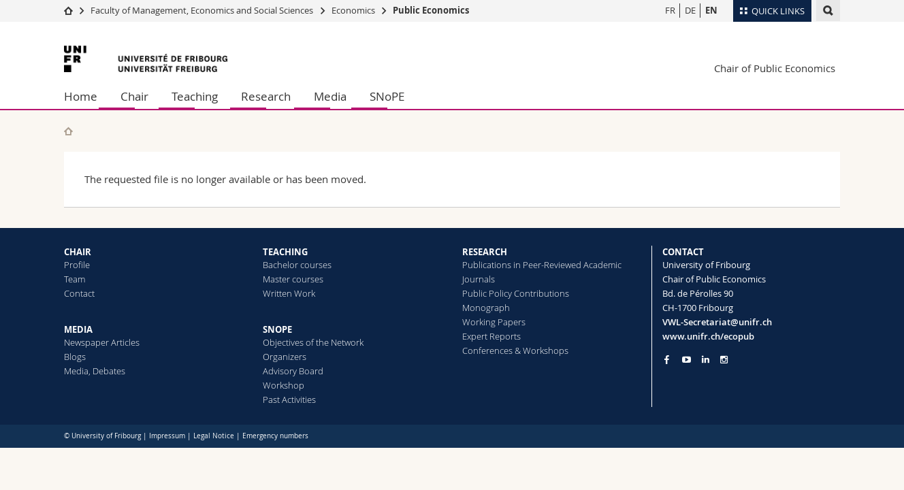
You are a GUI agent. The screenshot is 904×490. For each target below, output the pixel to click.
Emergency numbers (275, 435)
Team (74, 279)
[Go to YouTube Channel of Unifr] (686, 359)
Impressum (167, 435)
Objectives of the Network (313, 342)
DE (690, 10)
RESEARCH (484, 252)
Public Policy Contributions (515, 293)
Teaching (195, 96)
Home (80, 96)
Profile (77, 265)
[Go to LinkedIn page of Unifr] (705, 359)
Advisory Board (293, 371)
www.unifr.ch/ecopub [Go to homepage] (708, 336)
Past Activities (289, 399)
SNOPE (277, 329)
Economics (353, 10)
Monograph (486, 307)
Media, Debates (94, 371)
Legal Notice (213, 435)
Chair (134, 96)
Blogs (75, 356)
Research (266, 96)
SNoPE (387, 96)
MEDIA (78, 329)
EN (711, 10)
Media (330, 96)
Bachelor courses (297, 265)
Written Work (289, 293)
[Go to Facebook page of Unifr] (666, 359)
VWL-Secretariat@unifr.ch (717, 322)
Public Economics (431, 10)
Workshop (283, 385)
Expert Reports (491, 336)
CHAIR (77, 252)
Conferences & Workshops (515, 350)
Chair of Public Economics (774, 68)
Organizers (284, 356)
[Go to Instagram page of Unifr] (724, 359)
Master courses (293, 279)
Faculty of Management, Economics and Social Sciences (202, 10)
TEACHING (285, 252)
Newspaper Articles (102, 342)
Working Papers (494, 322)
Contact (79, 293)
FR (670, 10)
